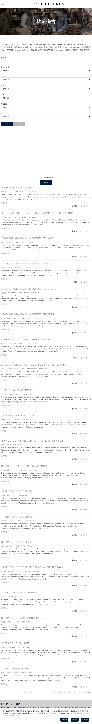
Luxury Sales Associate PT (19, 390)
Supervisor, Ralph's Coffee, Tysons (25, 339)
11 (39, 692)
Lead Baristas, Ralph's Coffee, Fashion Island (33, 365)
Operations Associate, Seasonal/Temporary (32, 567)
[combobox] (46, 79)
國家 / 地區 (5, 67)
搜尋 (6, 123)
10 (35, 692)
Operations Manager (15, 643)
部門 (2, 95)
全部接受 (64, 719)
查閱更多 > (5, 203)
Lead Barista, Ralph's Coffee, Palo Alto (28, 289)
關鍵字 (3, 58)
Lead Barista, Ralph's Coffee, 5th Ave (27, 238)
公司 (2, 113)
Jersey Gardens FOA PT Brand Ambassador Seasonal (38, 213)
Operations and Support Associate (25, 466)
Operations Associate (16, 491)
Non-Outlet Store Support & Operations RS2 (32, 440)
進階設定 (85, 719)
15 (59, 692)
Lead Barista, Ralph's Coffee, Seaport (27, 314)
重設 (19, 123)
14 (54, 692)
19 (79, 692)
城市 (3, 86)
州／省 (4, 76)
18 (74, 692)
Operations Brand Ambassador (23, 592)
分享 (85, 206)
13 (49, 692)
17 (69, 692)
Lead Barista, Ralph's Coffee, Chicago (27, 263)
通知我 (46, 182)
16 (64, 692)
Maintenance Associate (17, 415)
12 (44, 692)
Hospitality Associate (16, 187)
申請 (75, 206)
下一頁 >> (86, 692)
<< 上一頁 (23, 692)
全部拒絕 (74, 719)
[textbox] (46, 80)
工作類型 (4, 104)
